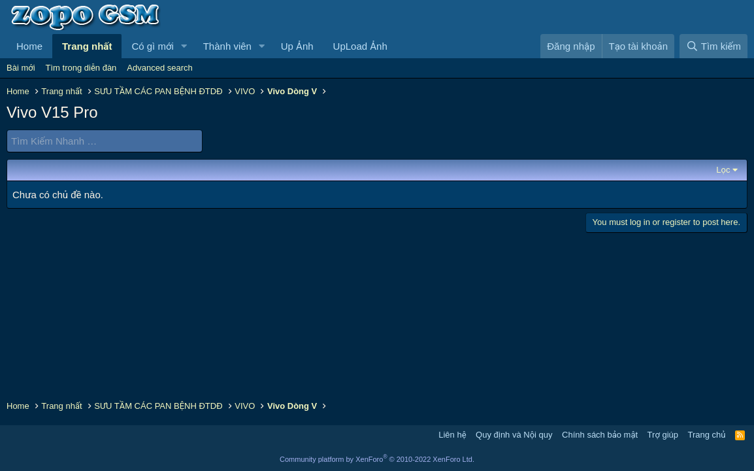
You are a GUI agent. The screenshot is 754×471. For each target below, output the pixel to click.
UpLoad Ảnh (360, 46)
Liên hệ (452, 435)
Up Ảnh (297, 46)
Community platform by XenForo (377, 459)
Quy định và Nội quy (514, 435)
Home (29, 46)
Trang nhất (87, 46)
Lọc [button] (723, 170)
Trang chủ (707, 435)
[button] (184, 46)
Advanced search (159, 68)
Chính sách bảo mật (600, 435)
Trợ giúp (662, 435)
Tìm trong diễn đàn (81, 68)
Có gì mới (152, 46)
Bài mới (21, 68)
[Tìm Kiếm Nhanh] (104, 141)
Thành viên (227, 46)
